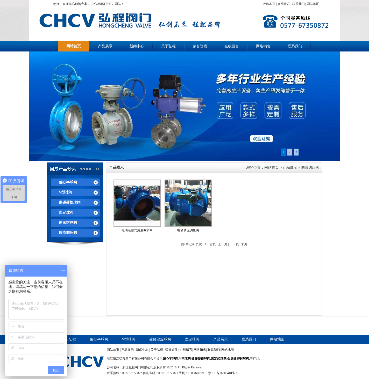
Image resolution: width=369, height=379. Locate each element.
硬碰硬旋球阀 (70, 202)
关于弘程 (168, 46)
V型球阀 (65, 192)
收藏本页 (269, 4)
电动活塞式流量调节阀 (137, 230)
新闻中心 (137, 46)
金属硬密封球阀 (238, 358)
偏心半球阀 (68, 182)
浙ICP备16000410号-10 (223, 373)
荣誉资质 (200, 46)
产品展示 (105, 46)
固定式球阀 (218, 358)
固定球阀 (66, 212)
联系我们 (298, 4)
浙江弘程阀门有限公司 (128, 358)
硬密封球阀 (68, 223)
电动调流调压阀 (188, 230)
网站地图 (313, 4)
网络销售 (263, 46)
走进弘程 (68, 339)
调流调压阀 (68, 233)
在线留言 (284, 4)
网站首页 (73, 46)
